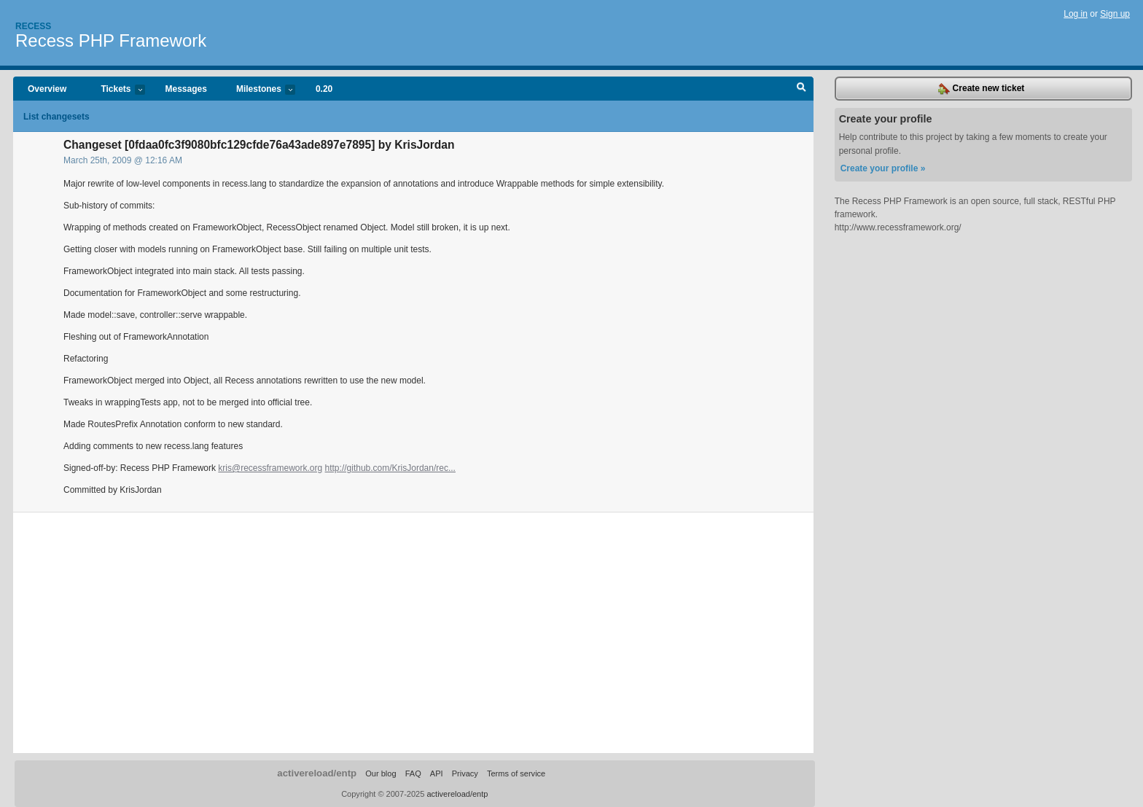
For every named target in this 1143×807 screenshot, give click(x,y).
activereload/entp (316, 773)
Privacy (465, 773)
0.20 (324, 89)
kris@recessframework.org (270, 468)
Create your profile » (883, 168)
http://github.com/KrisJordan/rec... (390, 468)
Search (801, 89)
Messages (186, 89)
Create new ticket (981, 89)
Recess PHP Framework (110, 40)
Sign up (1115, 14)
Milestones (258, 90)
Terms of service (516, 773)
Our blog (380, 773)
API (436, 773)
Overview (47, 89)
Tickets (115, 90)
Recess (33, 26)
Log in (1076, 14)
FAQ (413, 773)
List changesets (56, 117)
